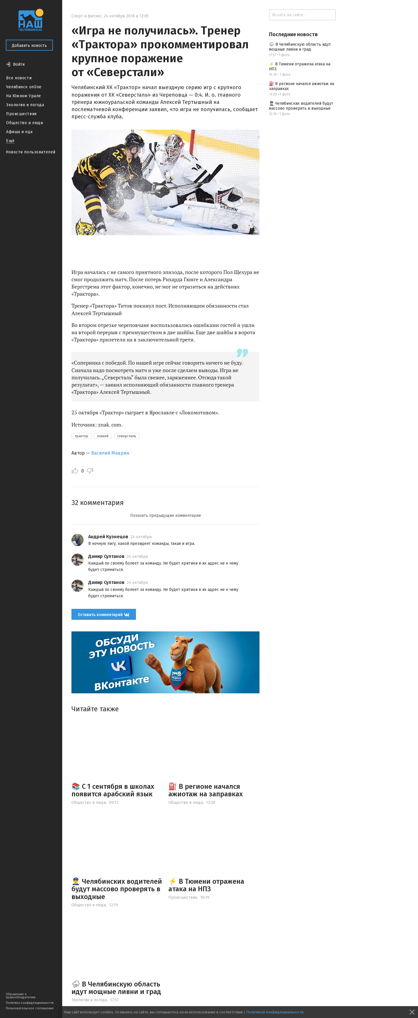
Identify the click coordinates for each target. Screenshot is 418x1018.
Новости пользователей (31, 152)
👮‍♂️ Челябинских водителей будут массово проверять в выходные (116, 889)
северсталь (126, 436)
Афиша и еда (19, 131)
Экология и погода (25, 104)
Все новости (19, 78)
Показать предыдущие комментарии (165, 515)
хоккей (102, 436)
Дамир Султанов (106, 556)
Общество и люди (24, 122)
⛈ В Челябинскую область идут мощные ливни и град (116, 988)
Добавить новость (29, 45)
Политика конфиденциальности (30, 1002)
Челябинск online (24, 86)
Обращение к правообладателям (20, 996)
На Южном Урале (23, 95)
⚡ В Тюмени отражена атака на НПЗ (206, 885)
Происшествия (21, 113)
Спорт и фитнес (86, 16)
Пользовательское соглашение (30, 1008)
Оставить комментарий (104, 614)
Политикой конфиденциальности (274, 1012)
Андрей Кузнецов (108, 536)
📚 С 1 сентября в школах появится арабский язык (112, 790)
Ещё (10, 140)
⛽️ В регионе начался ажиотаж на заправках (205, 790)
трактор (81, 436)
